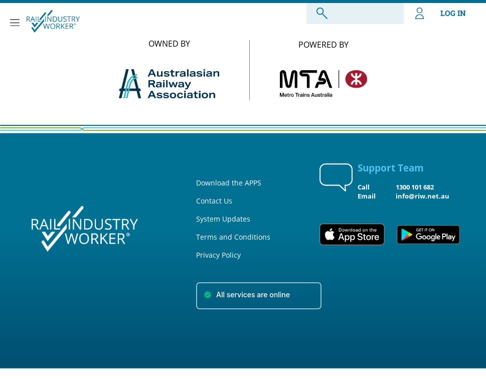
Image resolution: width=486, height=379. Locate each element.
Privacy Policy (218, 255)
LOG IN (440, 13)
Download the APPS (228, 182)
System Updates (223, 219)
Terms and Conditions (233, 237)
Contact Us (214, 201)
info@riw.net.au (422, 196)
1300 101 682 (415, 187)
